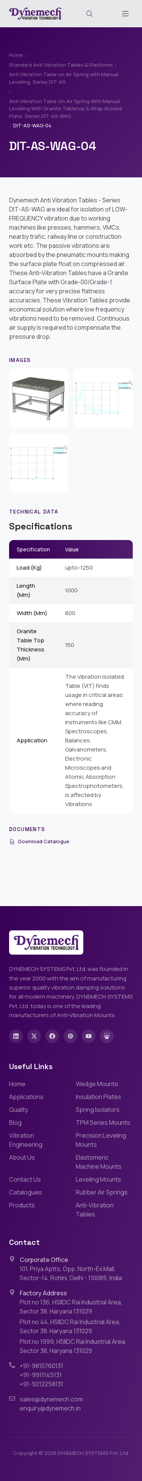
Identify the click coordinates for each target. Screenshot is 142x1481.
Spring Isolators (98, 1109)
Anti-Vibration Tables (95, 1209)
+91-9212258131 (41, 1384)
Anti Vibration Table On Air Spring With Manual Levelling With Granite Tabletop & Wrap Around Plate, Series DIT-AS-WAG (65, 108)
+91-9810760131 (41, 1366)
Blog (15, 1122)
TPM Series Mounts (103, 1122)
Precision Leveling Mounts (101, 1140)
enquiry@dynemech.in (50, 1408)
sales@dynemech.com (51, 1399)
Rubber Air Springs (102, 1192)
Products (22, 1205)
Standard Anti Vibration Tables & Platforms (61, 64)
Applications (26, 1097)
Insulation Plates (98, 1097)
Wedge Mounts (97, 1084)
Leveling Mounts (98, 1179)
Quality (18, 1109)
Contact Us (25, 1179)
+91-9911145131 (41, 1375)
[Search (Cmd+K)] (89, 13)
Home (16, 55)
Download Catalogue (39, 841)
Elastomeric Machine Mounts (99, 1162)
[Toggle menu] (125, 13)
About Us (22, 1157)
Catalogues (25, 1192)
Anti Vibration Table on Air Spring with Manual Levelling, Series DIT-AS (64, 78)
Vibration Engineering (25, 1140)
